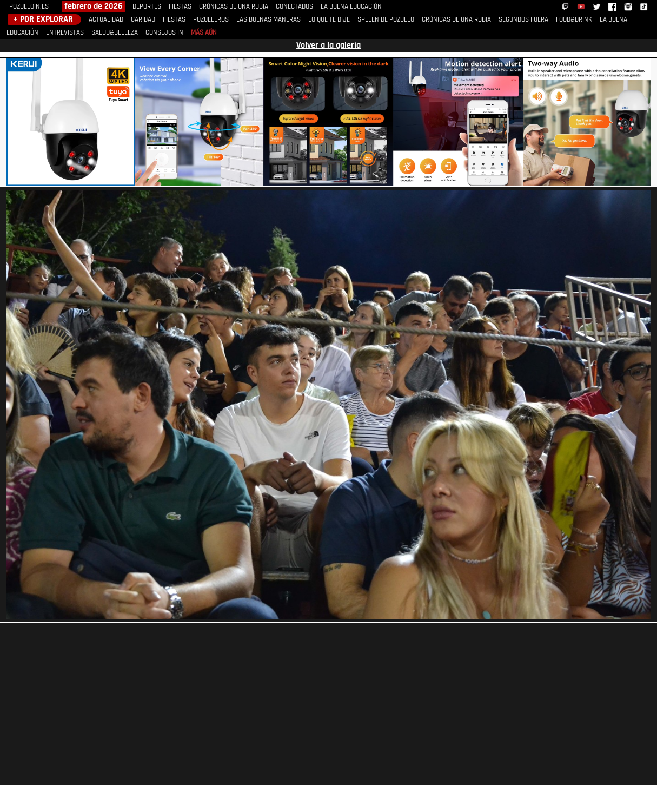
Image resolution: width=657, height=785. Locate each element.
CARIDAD (143, 19)
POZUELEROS (211, 19)
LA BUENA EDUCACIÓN (351, 6)
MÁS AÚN (204, 32)
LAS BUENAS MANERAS (268, 19)
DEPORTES (146, 6)
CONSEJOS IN (164, 32)
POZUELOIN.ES (29, 6)
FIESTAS (180, 6)
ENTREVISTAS (65, 32)
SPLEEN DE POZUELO (385, 19)
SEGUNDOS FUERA (523, 19)
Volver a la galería (328, 45)
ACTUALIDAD (106, 19)
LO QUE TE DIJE (329, 19)
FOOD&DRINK (574, 19)
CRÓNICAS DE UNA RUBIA (233, 6)
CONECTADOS (294, 6)
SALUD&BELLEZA (114, 32)
